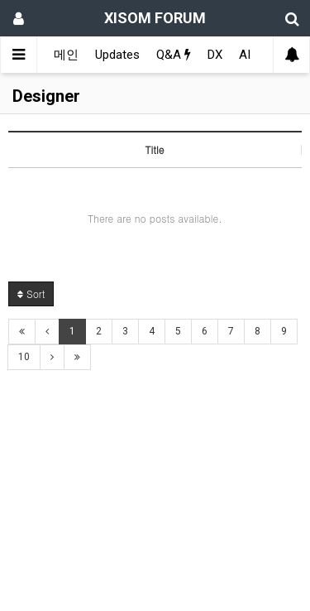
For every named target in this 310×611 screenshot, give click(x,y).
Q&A (173, 54)
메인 (66, 54)
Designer (46, 96)
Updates (117, 54)
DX (214, 54)
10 (24, 357)
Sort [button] (31, 293)
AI (244, 54)
